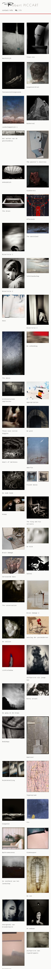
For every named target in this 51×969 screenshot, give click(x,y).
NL (16, 10)
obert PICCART (20, 5)
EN (20, 10)
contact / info (7, 10)
